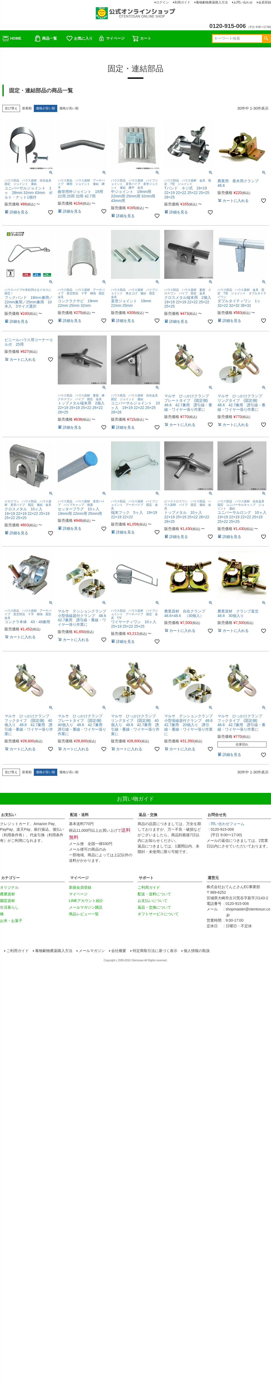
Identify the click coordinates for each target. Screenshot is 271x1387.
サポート (146, 878)
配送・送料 (79, 815)
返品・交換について (154, 907)
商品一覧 (45, 38)
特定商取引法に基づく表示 (155, 951)
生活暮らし (9, 907)
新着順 (27, 108)
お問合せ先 (217, 815)
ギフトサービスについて (158, 914)
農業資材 (7, 894)
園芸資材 (7, 901)
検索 (266, 38)
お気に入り (79, 38)
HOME (11, 38)
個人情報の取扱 (197, 951)
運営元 (213, 878)
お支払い (8, 815)
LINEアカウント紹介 (86, 901)
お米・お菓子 (11, 920)
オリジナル (9, 887)
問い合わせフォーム (228, 824)
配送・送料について (154, 894)
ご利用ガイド (149, 887)
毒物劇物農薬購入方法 (54, 951)
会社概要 (119, 951)
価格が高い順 (69, 108)
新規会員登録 (80, 887)
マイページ (111, 38)
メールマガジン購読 (85, 907)
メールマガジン (92, 951)
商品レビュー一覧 (84, 914)
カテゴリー (10, 878)
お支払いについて (152, 901)
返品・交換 (148, 815)
